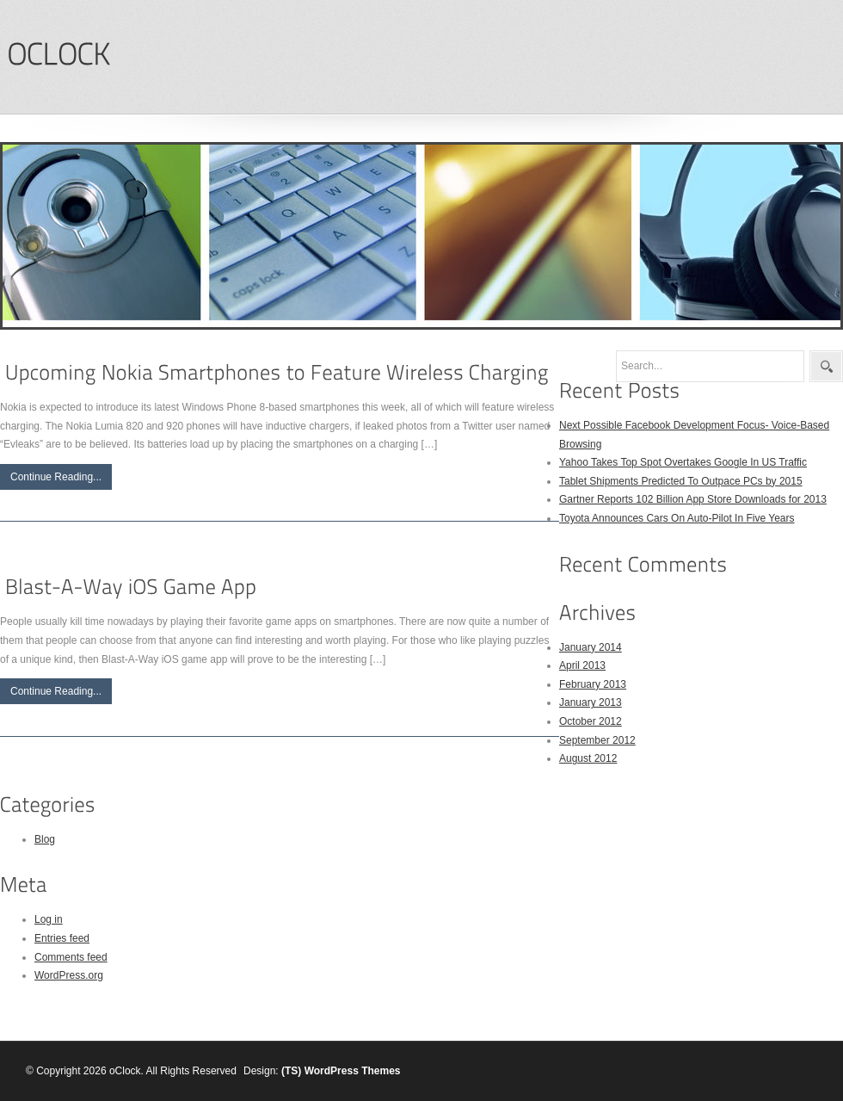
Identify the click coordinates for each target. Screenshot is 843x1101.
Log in (48, 919)
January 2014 (590, 647)
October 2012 (590, 721)
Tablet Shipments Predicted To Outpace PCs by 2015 (681, 481)
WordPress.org (68, 975)
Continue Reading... (56, 477)
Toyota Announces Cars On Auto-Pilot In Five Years (677, 518)
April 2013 (582, 665)
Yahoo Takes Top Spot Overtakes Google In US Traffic (683, 462)
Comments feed (71, 957)
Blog (44, 839)
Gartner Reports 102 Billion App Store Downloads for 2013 (693, 499)
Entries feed (61, 938)
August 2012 (588, 758)
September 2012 (597, 740)
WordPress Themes (353, 1071)
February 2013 (592, 684)
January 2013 (590, 702)
